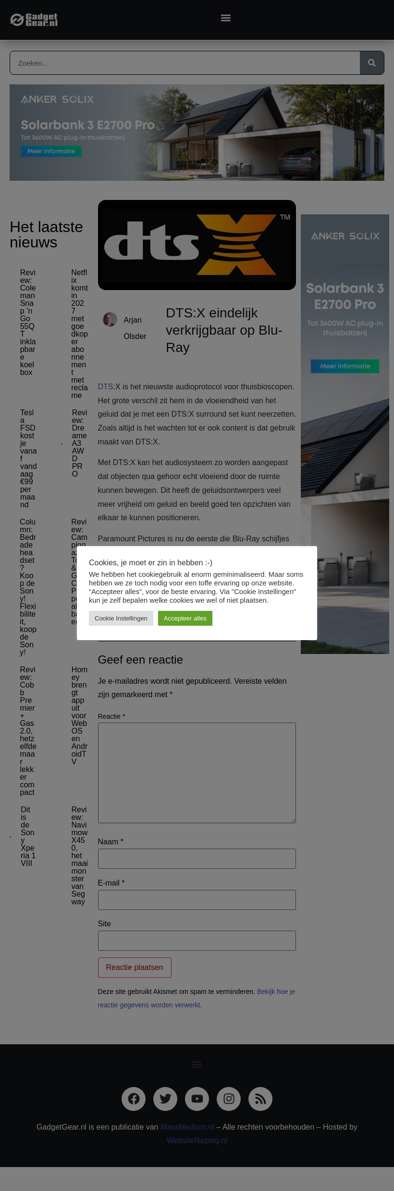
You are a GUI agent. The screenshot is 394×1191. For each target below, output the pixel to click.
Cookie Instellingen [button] (121, 618)
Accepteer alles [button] (185, 618)
